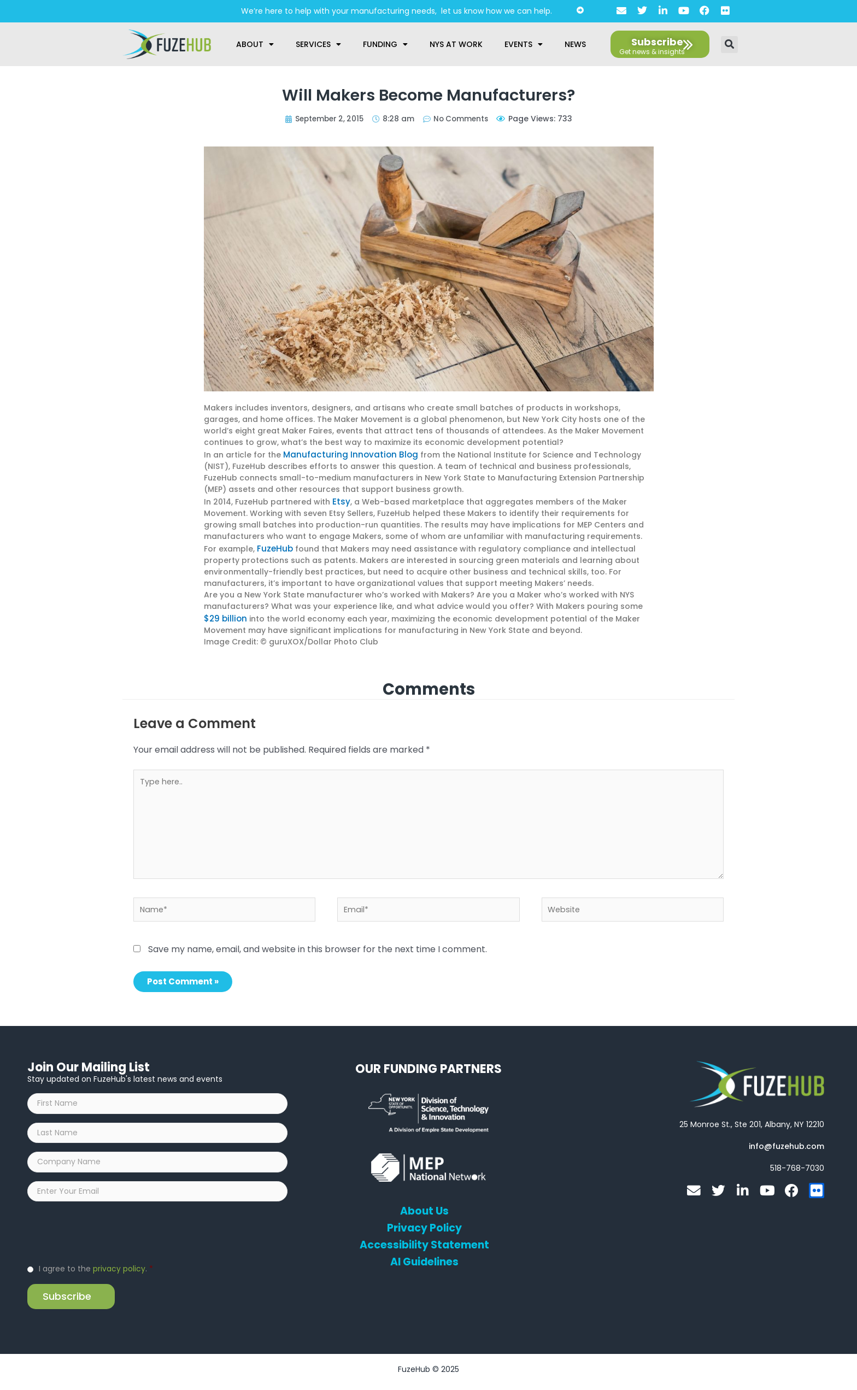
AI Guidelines (424, 1259)
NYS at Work (456, 44)
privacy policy (119, 1273)
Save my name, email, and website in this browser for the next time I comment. (317, 946)
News (575, 44)
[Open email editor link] (786, 1144)
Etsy (340, 499)
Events (523, 44)
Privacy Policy (424, 1225)
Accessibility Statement (424, 1242)
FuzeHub (273, 545)
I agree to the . (96, 1273)
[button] (729, 44)
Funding (385, 44)
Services (318, 44)
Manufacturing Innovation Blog (345, 453)
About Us (424, 1208)
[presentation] (110, 1236)
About (255, 44)
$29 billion (224, 614)
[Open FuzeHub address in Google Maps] (751, 1122)
